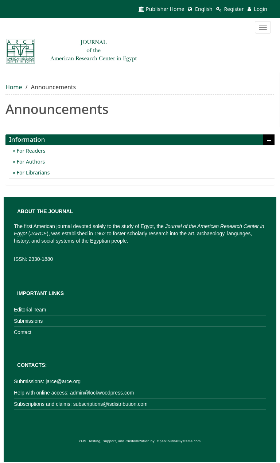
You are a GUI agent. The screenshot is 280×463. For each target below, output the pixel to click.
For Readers (30, 150)
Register (230, 8)
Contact (22, 332)
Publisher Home (161, 8)
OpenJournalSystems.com (179, 441)
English (200, 8)
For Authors (30, 161)
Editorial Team (30, 310)
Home (13, 87)
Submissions (28, 321)
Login (257, 8)
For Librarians (32, 172)
